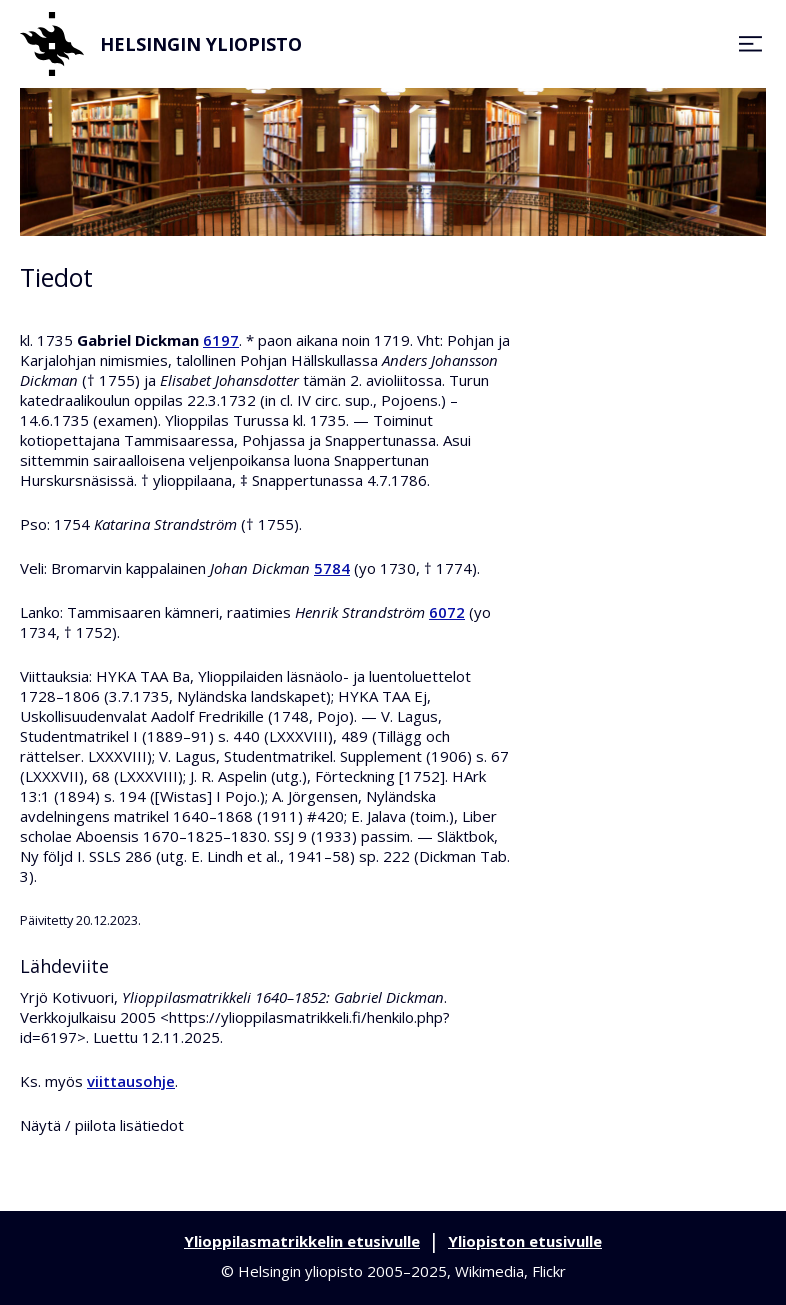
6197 (221, 340)
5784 (332, 568)
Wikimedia (489, 1271)
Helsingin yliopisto (161, 44)
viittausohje (131, 1081)
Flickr (549, 1271)
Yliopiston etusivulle (525, 1241)
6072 (447, 612)
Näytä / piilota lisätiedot (102, 1125)
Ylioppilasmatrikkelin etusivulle (302, 1241)
